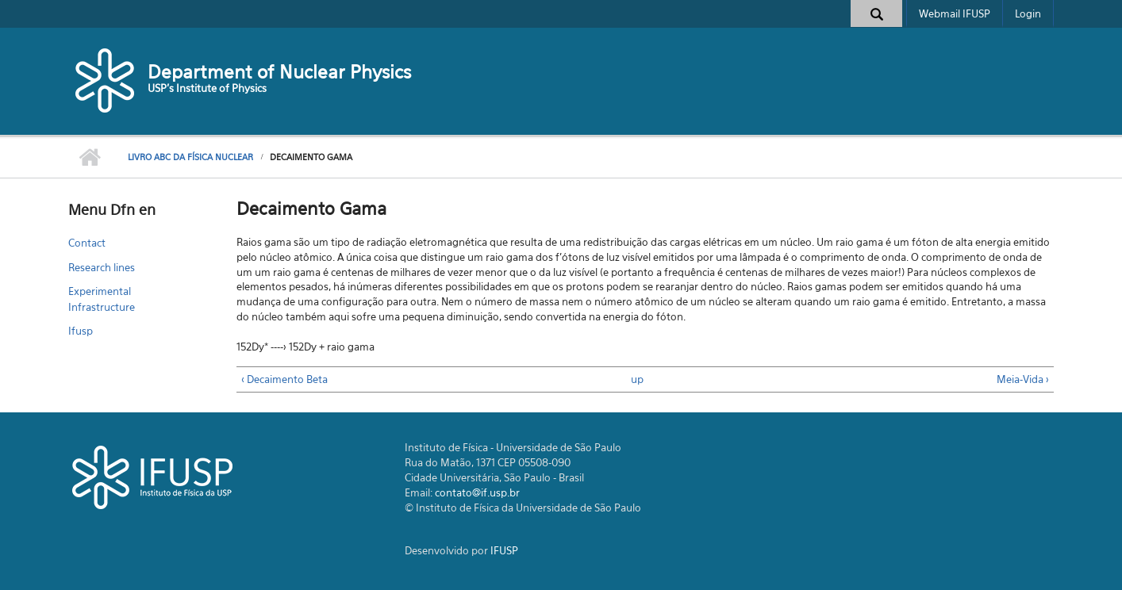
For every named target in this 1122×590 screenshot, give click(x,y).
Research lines (101, 267)
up (637, 379)
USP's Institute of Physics (207, 88)
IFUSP (504, 550)
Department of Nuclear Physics (279, 71)
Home (90, 158)
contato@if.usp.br (477, 492)
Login (1028, 13)
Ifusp (80, 330)
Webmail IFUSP (954, 13)
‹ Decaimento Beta (284, 379)
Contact (87, 242)
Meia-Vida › (1023, 379)
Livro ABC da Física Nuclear (190, 157)
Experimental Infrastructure (101, 299)
